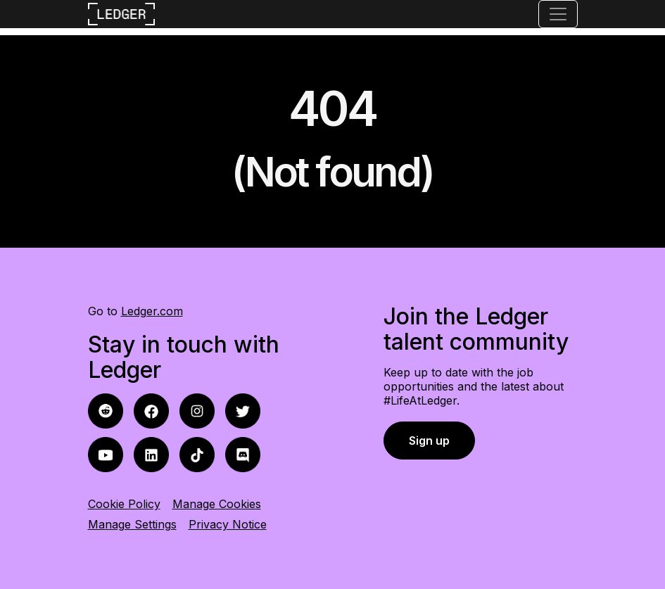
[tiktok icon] (197, 453)
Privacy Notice (228, 524)
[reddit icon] (151, 410)
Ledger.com (152, 311)
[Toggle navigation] (558, 14)
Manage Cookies (216, 504)
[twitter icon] (242, 410)
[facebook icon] (105, 410)
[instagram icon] (197, 410)
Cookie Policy (124, 504)
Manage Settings (132, 524)
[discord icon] (242, 453)
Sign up (429, 440)
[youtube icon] (105, 453)
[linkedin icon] (151, 453)
